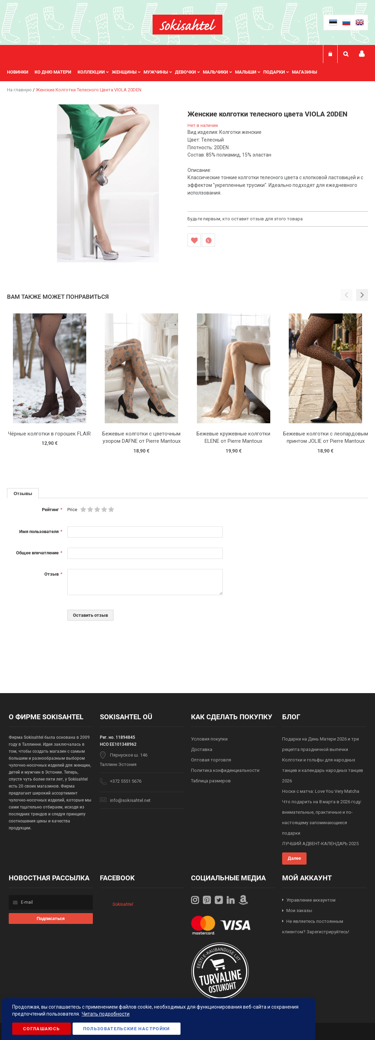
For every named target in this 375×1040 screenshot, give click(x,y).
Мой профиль (362, 54)
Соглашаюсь (41, 1028)
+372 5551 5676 (125, 781)
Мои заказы (299, 910)
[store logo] (187, 25)
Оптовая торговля (211, 759)
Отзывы (23, 493)
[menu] (165, 72)
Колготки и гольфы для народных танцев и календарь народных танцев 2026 (322, 770)
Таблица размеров (211, 780)
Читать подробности (106, 1014)
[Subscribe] (51, 918)
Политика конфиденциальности (225, 770)
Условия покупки (209, 739)
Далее (294, 858)
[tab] (23, 493)
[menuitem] (21, 72)
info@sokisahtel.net (130, 800)
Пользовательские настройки (126, 1028)
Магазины (304, 72)
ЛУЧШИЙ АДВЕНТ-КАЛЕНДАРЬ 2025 (320, 843)
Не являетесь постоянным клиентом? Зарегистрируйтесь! (315, 927)
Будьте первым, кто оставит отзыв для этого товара (245, 218)
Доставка (201, 749)
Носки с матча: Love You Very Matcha (320, 791)
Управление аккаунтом (311, 900)
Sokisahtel (122, 904)
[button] (362, 295)
